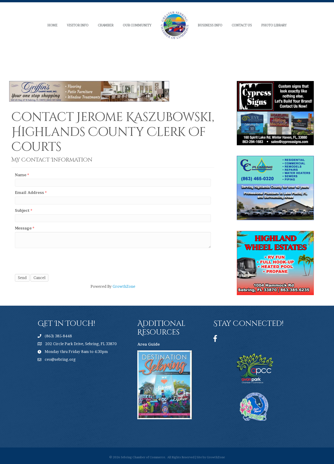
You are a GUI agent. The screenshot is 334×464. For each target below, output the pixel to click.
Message (23, 228)
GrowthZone (124, 286)
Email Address (29, 192)
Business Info (210, 25)
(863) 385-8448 (58, 336)
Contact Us (242, 25)
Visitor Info (77, 25)
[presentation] (50, 260)
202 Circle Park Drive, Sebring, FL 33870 (81, 343)
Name (20, 175)
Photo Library (274, 25)
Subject (22, 210)
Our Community (137, 25)
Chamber (105, 25)
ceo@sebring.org (60, 359)
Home (52, 25)
